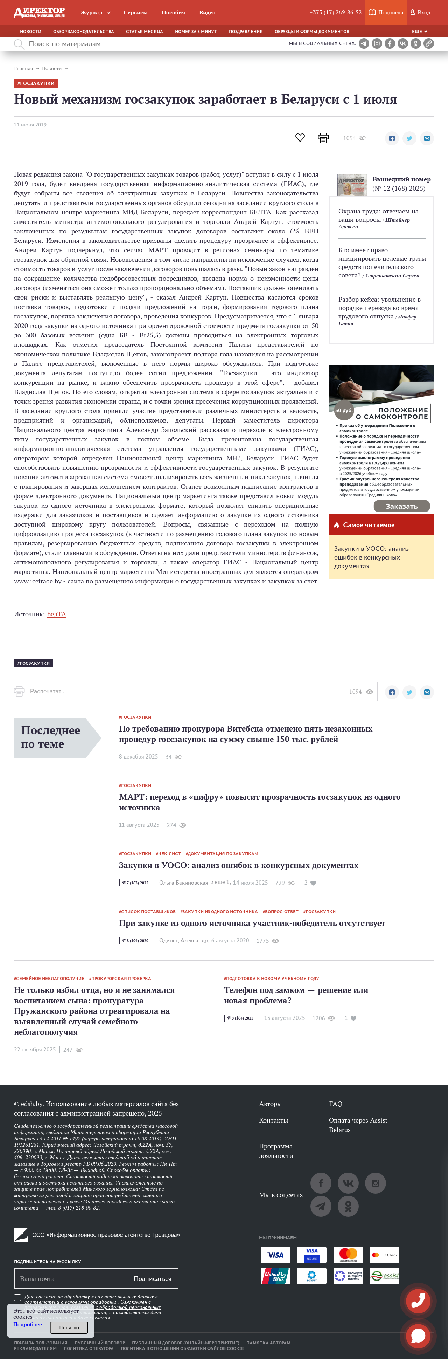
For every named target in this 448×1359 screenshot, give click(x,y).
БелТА (56, 614)
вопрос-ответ (282, 912)
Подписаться (153, 1278)
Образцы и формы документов (312, 31)
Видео (207, 12)
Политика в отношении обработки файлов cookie (182, 1348)
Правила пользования (41, 1343)
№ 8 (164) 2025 (239, 1018)
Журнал (91, 12)
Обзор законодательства (83, 31)
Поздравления (246, 31)
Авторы (270, 1103)
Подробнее (27, 1324)
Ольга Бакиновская (183, 882)
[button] (392, 138)
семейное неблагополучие (50, 978)
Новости (30, 31)
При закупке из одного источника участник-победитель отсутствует (252, 923)
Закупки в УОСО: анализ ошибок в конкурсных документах (371, 557)
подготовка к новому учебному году (272, 978)
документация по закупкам (223, 854)
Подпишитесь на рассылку (47, 1262)
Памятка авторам (268, 1343)
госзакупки (37, 83)
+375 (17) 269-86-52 (335, 12)
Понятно (69, 1327)
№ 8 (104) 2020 (134, 940)
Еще (417, 31)
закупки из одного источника (220, 912)
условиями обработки (91, 1302)
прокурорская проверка (121, 978)
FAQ (335, 1103)
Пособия (173, 12)
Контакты (273, 1120)
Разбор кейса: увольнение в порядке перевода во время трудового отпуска (379, 307)
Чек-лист (169, 854)
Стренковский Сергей (392, 276)
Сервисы (136, 12)
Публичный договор (100, 1343)
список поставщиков (148, 912)
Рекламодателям (35, 1348)
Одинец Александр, (184, 940)
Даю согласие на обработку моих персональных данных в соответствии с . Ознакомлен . (92, 1307)
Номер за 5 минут (196, 31)
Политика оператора (89, 1348)
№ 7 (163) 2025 (134, 882)
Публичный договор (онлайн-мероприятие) (185, 1343)
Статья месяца (144, 31)
